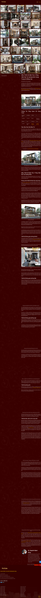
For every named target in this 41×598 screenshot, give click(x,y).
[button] (19, 75)
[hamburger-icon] (37, 2)
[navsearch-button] (40, 2)
